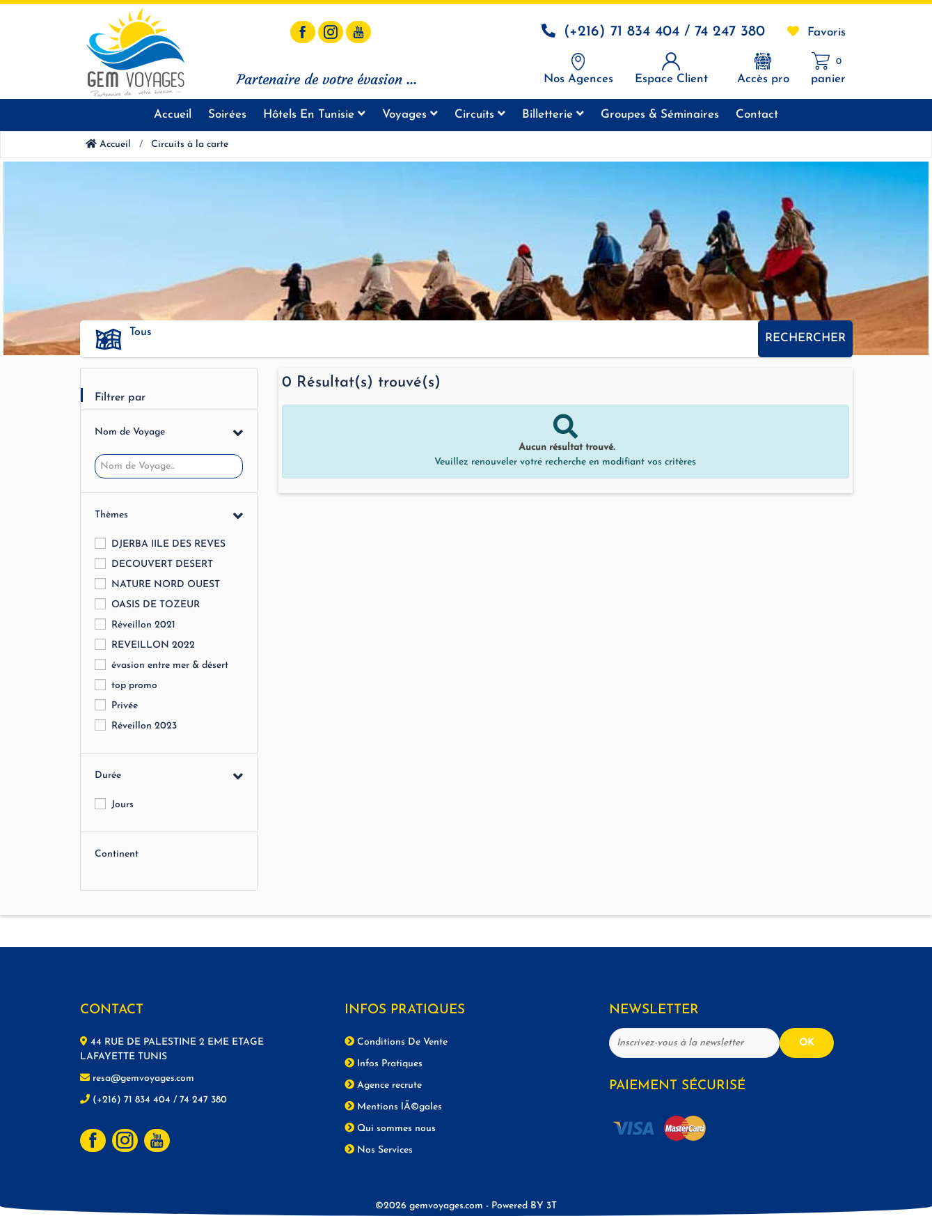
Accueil (172, 114)
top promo (134, 685)
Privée (124, 706)
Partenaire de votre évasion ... (327, 79)
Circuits (480, 113)
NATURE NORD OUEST (165, 584)
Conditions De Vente (396, 1041)
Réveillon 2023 (144, 726)
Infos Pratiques (383, 1063)
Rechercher (805, 338)
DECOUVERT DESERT (162, 564)
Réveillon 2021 (143, 625)
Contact (757, 114)
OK (806, 1043)
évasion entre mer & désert (169, 665)
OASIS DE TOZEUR (155, 605)
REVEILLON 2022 (153, 645)
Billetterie (553, 113)
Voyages (410, 113)
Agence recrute (383, 1085)
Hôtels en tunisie (314, 113)
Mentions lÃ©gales (393, 1106)
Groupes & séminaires (660, 114)
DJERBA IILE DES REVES (168, 544)
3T (551, 1206)
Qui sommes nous (390, 1128)
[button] (438, 332)
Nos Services (379, 1149)
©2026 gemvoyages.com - (460, 1206)
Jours (122, 805)
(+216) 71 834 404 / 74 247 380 (664, 31)
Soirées (227, 114)
